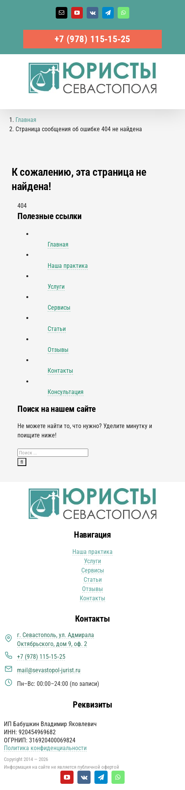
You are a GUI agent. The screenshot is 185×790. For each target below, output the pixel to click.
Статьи (57, 328)
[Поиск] (21, 462)
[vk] (84, 777)
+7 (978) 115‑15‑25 (92, 39)
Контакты (60, 370)
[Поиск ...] (52, 453)
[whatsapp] (118, 777)
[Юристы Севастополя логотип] (92, 491)
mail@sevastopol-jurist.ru (49, 670)
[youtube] (67, 777)
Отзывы (58, 349)
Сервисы (59, 307)
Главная (58, 244)
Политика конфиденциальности (45, 748)
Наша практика (68, 265)
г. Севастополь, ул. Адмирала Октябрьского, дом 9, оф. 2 (55, 639)
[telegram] (101, 777)
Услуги (56, 286)
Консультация (66, 392)
